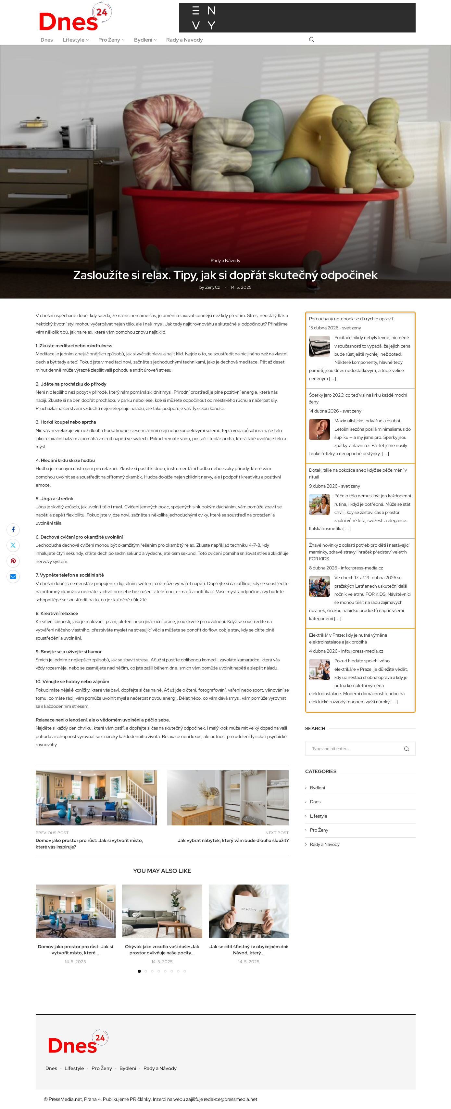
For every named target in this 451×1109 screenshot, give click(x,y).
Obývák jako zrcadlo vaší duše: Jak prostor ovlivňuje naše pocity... (162, 950)
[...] (332, 378)
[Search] (311, 40)
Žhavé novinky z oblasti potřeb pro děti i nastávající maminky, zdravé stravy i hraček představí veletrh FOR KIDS (359, 552)
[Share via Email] (12, 576)
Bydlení (143, 39)
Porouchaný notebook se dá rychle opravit (351, 319)
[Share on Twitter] (12, 545)
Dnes (47, 39)
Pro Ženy (109, 39)
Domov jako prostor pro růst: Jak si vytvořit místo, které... (75, 950)
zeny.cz (212, 287)
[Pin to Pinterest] (12, 560)
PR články (140, 1099)
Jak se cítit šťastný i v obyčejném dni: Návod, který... (248, 950)
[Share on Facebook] (12, 529)
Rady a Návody (184, 39)
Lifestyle (73, 39)
